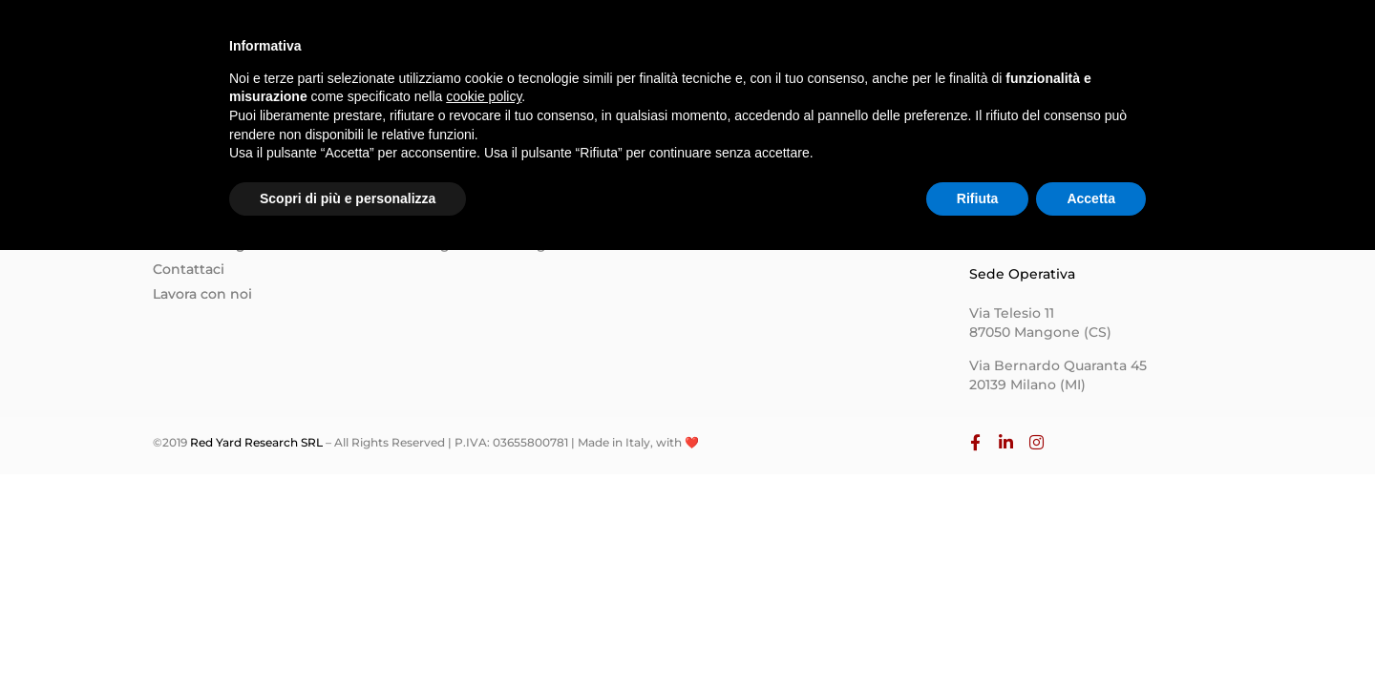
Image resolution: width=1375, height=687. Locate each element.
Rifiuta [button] (978, 634)
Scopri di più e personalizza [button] (347, 634)
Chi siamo (748, 53)
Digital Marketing (485, 244)
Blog (900, 53)
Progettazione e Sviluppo (512, 218)
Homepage (642, 53)
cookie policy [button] (483, 533)
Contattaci (188, 269)
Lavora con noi (202, 293)
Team (835, 53)
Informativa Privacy (763, 218)
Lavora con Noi (1093, 53)
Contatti (974, 53)
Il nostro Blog (199, 244)
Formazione (466, 193)
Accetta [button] (1091, 634)
